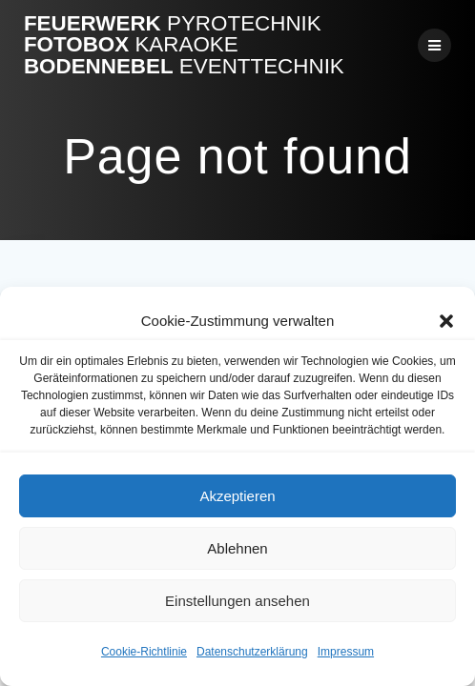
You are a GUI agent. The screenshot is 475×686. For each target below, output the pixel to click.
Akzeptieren (237, 496)
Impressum (346, 651)
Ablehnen (237, 548)
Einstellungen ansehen (237, 601)
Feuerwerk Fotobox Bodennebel (184, 45)
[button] (446, 321)
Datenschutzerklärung (252, 651)
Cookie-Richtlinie (144, 651)
